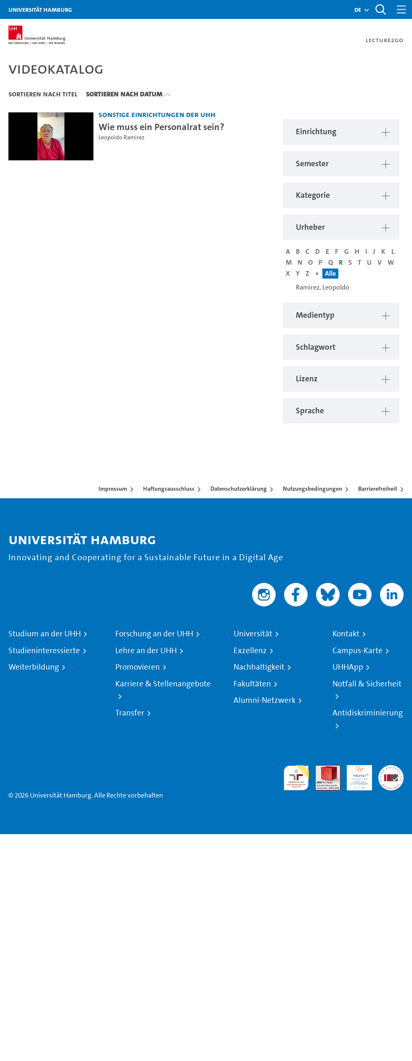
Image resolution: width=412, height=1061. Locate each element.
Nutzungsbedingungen (312, 488)
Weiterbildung (33, 667)
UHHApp (347, 667)
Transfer (129, 712)
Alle (330, 273)
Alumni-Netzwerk (264, 700)
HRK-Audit (355, 775)
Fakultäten (252, 683)
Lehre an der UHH (146, 650)
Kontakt (345, 633)
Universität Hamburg (40, 9)
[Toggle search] (380, 9)
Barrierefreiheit (377, 488)
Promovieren (137, 667)
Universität (253, 633)
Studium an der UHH (44, 633)
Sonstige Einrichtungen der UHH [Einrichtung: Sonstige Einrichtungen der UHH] (156, 114)
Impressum (112, 488)
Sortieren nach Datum (124, 94)
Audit (323, 770)
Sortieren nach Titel (42, 94)
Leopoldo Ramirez (121, 137)
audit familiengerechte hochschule (296, 778)
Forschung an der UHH (154, 633)
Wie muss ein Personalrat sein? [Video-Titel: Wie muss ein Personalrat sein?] (161, 126)
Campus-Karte (357, 650)
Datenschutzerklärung (238, 488)
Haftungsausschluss (168, 488)
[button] (357, 10)
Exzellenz (250, 650)
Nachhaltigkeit (259, 667)
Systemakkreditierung (391, 770)
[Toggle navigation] (401, 9)
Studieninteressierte (44, 650)
